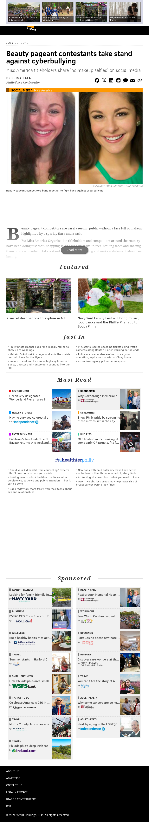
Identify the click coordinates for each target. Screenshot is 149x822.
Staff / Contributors (21, 799)
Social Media (21, 90)
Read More (74, 250)
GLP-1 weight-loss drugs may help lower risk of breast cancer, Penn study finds (106, 483)
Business (18, 611)
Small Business (22, 676)
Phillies (86, 434)
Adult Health (89, 697)
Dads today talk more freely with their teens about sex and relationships (40, 490)
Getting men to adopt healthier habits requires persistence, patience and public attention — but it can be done (39, 480)
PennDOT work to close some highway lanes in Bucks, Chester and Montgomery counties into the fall (38, 364)
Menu (143, 30)
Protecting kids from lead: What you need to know (108, 477)
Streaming (87, 412)
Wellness (18, 633)
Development (20, 391)
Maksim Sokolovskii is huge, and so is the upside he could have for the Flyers (39, 355)
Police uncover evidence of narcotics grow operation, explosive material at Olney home (103, 355)
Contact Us (14, 785)
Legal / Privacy (17, 792)
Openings (86, 633)
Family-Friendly (22, 589)
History (85, 654)
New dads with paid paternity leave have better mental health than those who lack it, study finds (106, 471)
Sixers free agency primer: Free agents (102, 361)
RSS (8, 806)
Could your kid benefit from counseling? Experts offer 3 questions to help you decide (38, 471)
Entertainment (22, 434)
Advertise (13, 778)
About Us (12, 771)
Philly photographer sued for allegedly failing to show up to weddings (38, 348)
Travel (16, 654)
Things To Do (20, 697)
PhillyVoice (9, 30)
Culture (31, 29)
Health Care (88, 589)
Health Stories (22, 412)
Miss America (43, 90)
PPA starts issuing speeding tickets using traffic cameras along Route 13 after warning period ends (107, 348)
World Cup (87, 611)
